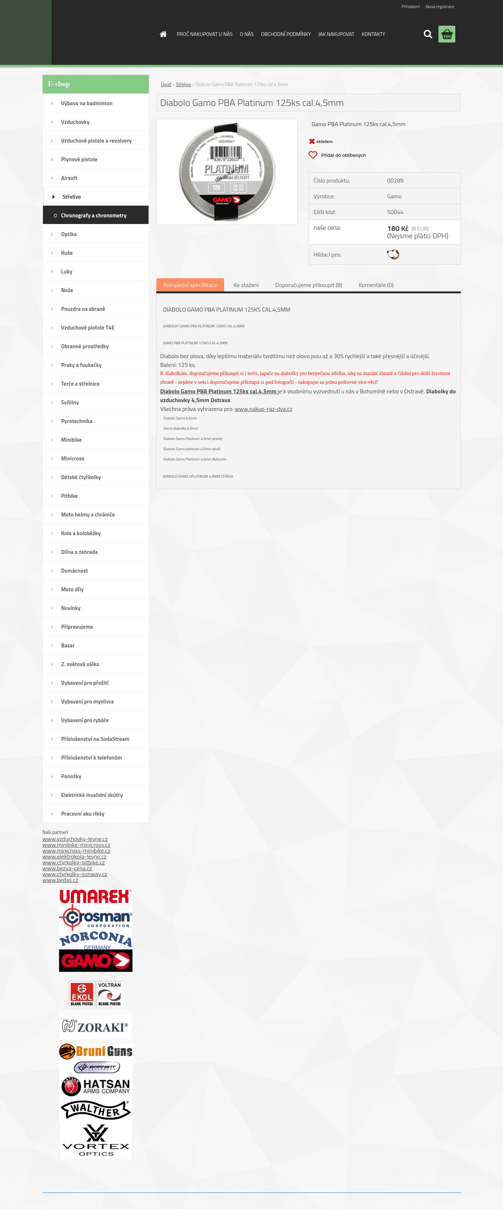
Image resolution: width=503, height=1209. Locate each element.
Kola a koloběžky (81, 533)
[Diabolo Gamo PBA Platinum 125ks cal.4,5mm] (227, 122)
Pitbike (69, 496)
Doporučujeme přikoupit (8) (308, 284)
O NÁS (247, 34)
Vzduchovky (75, 122)
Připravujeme (77, 626)
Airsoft (69, 178)
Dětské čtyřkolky (81, 477)
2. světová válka (80, 664)
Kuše (67, 253)
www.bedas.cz (61, 879)
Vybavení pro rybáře (85, 720)
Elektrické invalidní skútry (92, 795)
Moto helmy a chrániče (88, 514)
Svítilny (70, 402)
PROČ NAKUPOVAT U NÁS (205, 34)
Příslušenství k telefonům (91, 757)
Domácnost (74, 570)
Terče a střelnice (80, 383)
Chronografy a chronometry (94, 215)
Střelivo (72, 196)
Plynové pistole (79, 159)
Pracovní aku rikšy (83, 813)
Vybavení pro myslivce (87, 701)
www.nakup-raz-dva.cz (263, 408)
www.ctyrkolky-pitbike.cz (74, 862)
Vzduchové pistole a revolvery (96, 140)
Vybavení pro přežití (85, 683)
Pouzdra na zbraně (83, 309)
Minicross (72, 458)
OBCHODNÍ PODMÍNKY (286, 34)
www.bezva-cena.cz (67, 868)
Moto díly (72, 589)
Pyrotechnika (77, 421)
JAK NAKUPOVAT (336, 34)
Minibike (71, 440)
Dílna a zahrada (79, 552)
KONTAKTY (373, 34)
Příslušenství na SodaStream (95, 739)
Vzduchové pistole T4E (88, 327)
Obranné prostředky (85, 346)
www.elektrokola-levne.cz (75, 856)
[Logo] (92, 32)
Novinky (71, 608)
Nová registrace (440, 6)
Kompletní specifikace (190, 284)
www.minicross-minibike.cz (76, 850)
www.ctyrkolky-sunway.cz (75, 874)
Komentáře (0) (375, 284)
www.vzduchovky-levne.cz (75, 838)
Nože (67, 290)
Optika (69, 234)
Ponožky (71, 776)
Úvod (166, 84)
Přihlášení (410, 6)
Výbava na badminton (87, 103)
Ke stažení (246, 284)
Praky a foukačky (81, 365)
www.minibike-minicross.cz (76, 844)
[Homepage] (162, 34)
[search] (427, 34)
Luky (67, 271)
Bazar (68, 645)
